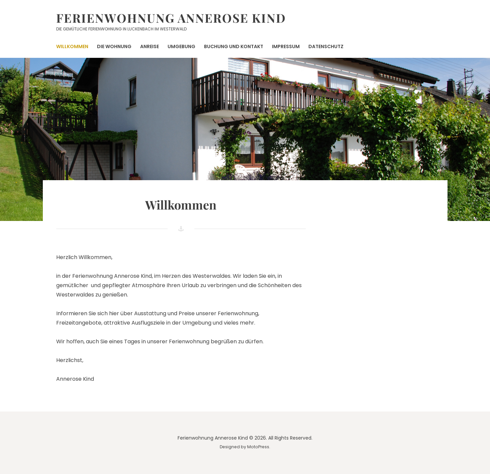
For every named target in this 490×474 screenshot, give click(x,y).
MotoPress (258, 447)
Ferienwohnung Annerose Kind (171, 18)
